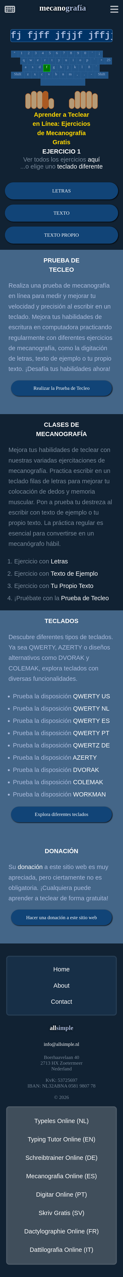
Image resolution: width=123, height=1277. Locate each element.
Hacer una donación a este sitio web (61, 917)
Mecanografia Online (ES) (61, 1176)
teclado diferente (80, 166)
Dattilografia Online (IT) (61, 1249)
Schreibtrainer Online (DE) (61, 1157)
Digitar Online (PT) (61, 1194)
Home (61, 969)
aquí (94, 159)
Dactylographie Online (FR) (61, 1231)
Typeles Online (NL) (61, 1121)
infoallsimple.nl (61, 1044)
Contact (61, 1001)
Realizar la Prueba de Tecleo (61, 388)
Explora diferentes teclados (61, 814)
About (61, 985)
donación (30, 867)
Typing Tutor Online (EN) (61, 1139)
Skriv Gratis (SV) (61, 1213)
